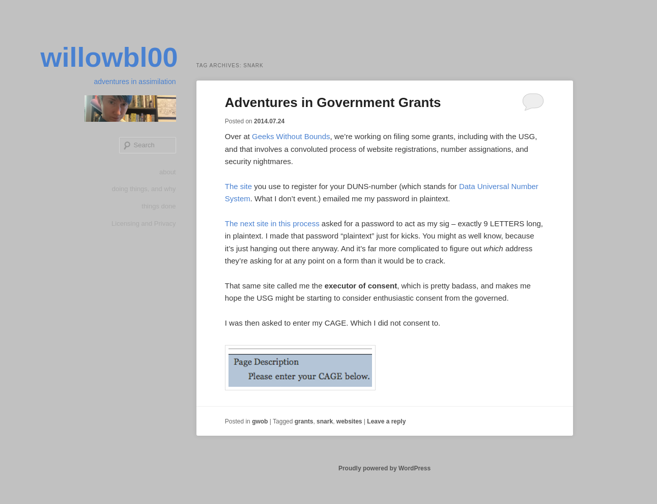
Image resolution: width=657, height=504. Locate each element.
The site (238, 186)
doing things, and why (144, 189)
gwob (260, 421)
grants (304, 421)
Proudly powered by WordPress (384, 468)
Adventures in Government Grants (333, 102)
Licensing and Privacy (143, 223)
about (167, 172)
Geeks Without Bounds (291, 136)
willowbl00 (109, 57)
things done (158, 206)
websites (349, 421)
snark (325, 421)
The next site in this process (272, 223)
